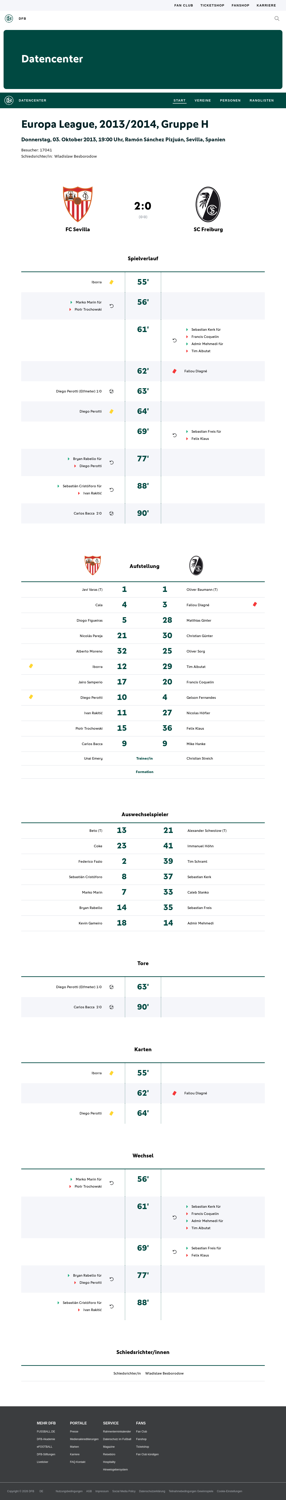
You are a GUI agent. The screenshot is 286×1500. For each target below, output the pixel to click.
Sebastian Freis (203, 431)
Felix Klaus (200, 439)
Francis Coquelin (205, 337)
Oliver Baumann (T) (202, 589)
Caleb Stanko (198, 892)
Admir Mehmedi (204, 344)
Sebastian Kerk (203, 329)
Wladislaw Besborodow (75, 157)
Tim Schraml (197, 861)
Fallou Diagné (195, 371)
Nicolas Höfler (198, 713)
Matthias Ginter (199, 620)
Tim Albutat (200, 351)
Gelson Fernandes (201, 697)
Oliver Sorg (196, 651)
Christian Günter (200, 636)
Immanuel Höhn (200, 846)
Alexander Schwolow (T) (207, 831)
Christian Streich (200, 758)
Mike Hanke (196, 744)
